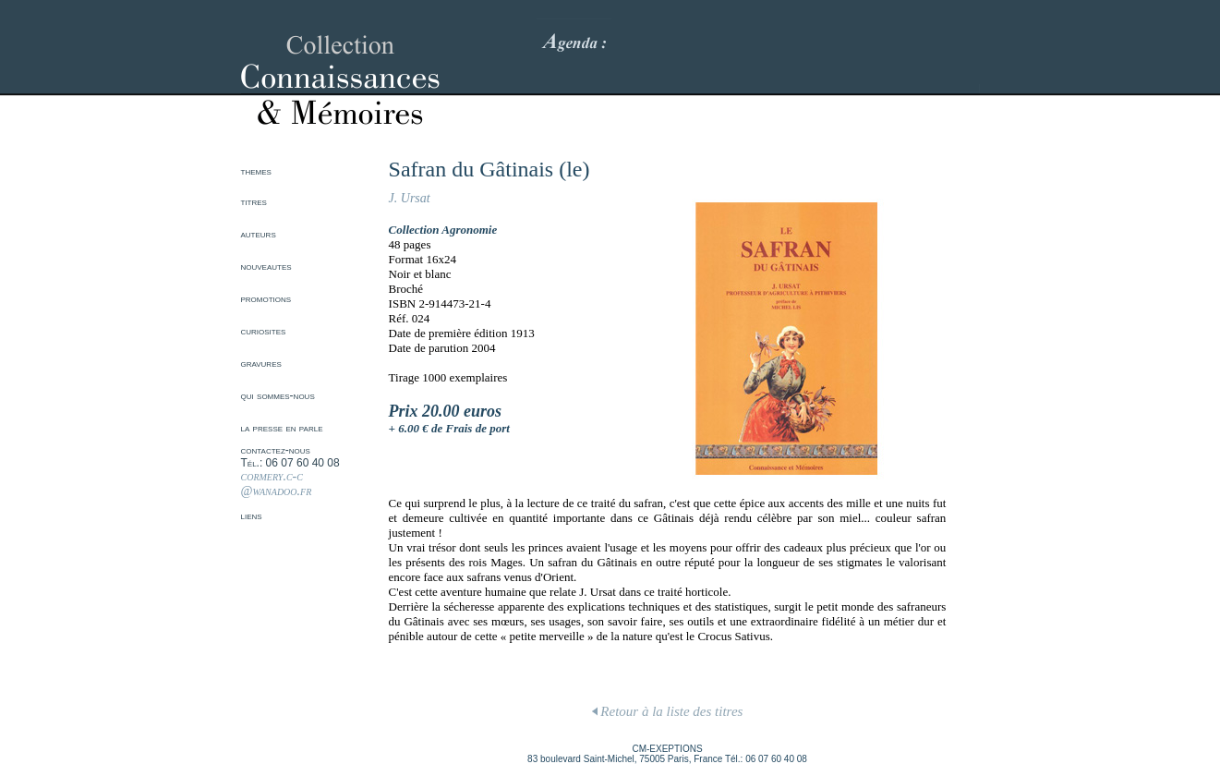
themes (256, 170)
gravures (261, 363)
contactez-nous (275, 449)
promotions (266, 298)
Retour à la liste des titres (667, 711)
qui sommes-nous (278, 395)
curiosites (263, 330)
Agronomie (469, 229)
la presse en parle (282, 427)
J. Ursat (409, 198)
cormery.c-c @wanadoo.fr (276, 483)
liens (251, 515)
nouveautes (266, 266)
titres (254, 201)
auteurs (258, 233)
